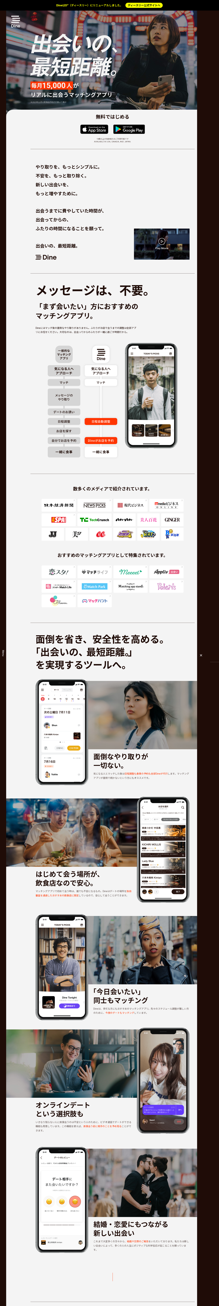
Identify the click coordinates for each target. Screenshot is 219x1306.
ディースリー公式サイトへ (144, 5)
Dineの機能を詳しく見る (126, 1277)
